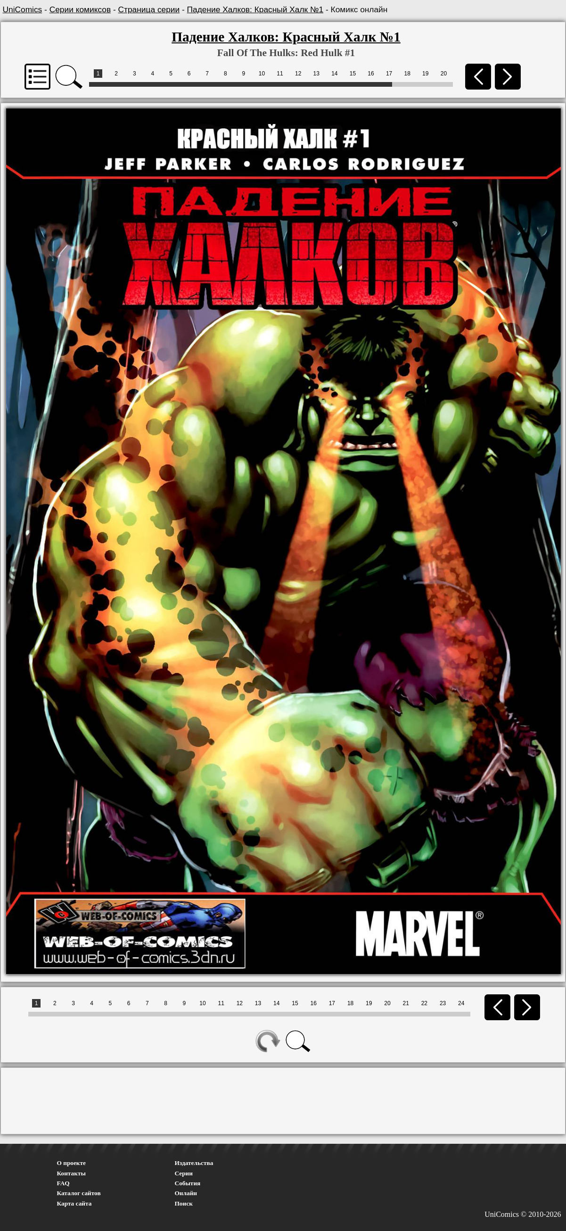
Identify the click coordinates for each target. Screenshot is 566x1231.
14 (334, 73)
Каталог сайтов (79, 1193)
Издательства (194, 1162)
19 (425, 73)
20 (444, 73)
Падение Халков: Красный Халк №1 (255, 9)
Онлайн (186, 1193)
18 (407, 73)
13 (316, 73)
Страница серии (149, 9)
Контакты (71, 1173)
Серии (184, 1173)
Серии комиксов (80, 9)
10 (262, 73)
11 (280, 73)
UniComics (22, 9)
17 (389, 73)
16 (371, 73)
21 (405, 1003)
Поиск (184, 1203)
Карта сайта (74, 1203)
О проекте (71, 1162)
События (188, 1183)
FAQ (63, 1183)
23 (443, 1003)
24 (461, 1003)
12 (298, 73)
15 (353, 73)
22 (424, 1003)
